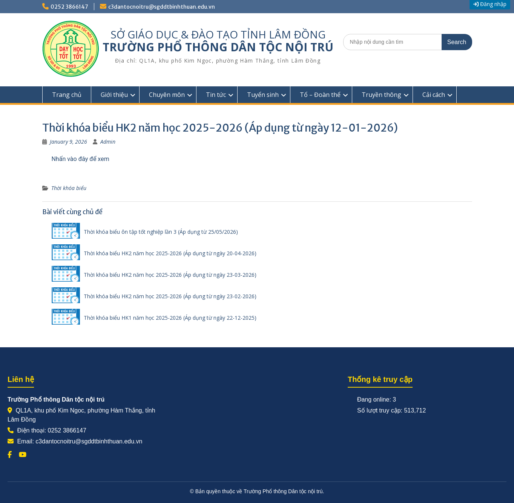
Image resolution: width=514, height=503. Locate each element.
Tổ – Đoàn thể (320, 94)
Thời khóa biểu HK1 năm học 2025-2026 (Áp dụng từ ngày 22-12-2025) (170, 317)
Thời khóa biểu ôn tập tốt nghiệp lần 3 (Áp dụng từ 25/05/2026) (161, 231)
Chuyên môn (167, 94)
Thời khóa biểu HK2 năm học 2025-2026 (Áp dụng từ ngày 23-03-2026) (170, 274)
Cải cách (433, 94)
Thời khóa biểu (68, 188)
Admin (107, 141)
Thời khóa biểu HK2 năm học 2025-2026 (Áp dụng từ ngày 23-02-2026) (170, 296)
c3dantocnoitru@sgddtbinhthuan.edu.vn (161, 6)
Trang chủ (66, 94)
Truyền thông (381, 94)
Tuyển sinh (263, 94)
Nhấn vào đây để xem (80, 159)
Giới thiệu (114, 94)
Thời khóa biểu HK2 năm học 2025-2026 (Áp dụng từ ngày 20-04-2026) (170, 253)
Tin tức (216, 94)
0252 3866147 (69, 6)
